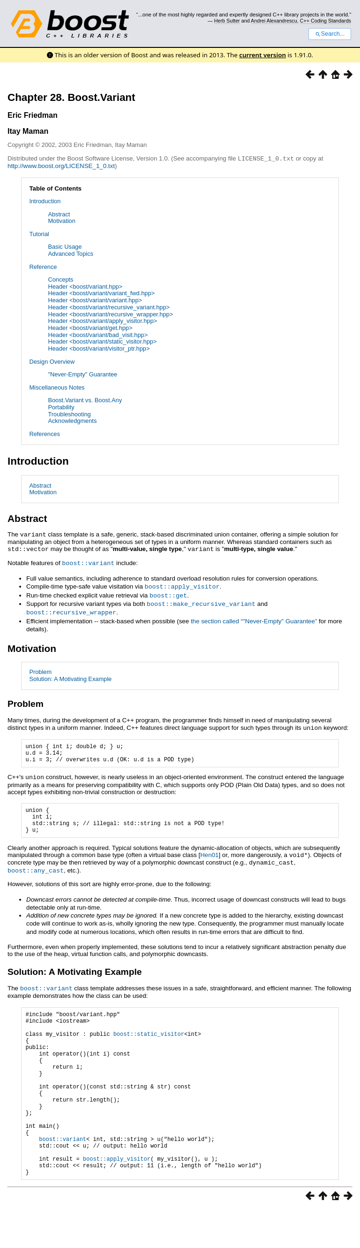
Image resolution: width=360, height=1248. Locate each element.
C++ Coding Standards (325, 20)
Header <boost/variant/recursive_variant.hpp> (109, 306)
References (44, 433)
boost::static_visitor (148, 1043)
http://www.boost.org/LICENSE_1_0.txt (61, 165)
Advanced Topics (70, 253)
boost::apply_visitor (182, 584)
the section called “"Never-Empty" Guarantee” (254, 617)
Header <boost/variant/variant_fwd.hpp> (101, 292)
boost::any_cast (36, 874)
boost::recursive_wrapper (71, 609)
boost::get (168, 593)
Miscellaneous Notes (56, 386)
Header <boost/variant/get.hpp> (90, 327)
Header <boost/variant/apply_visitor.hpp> (102, 320)
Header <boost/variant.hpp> (85, 286)
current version (262, 55)
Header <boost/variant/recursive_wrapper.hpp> (110, 313)
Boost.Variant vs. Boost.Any (85, 399)
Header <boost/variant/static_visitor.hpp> (102, 341)
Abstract (59, 213)
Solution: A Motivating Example (70, 675)
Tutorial (39, 233)
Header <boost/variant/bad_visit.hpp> (98, 334)
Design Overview (52, 361)
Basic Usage (65, 246)
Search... (330, 34)
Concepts (60, 279)
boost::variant (88, 561)
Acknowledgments (72, 420)
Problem (40, 668)
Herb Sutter (227, 20)
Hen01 (209, 860)
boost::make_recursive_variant (201, 601)
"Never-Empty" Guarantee (82, 373)
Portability (61, 406)
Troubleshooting (69, 413)
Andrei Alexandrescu (274, 20)
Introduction (44, 200)
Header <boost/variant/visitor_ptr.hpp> (99, 348)
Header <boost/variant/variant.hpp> (95, 299)
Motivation (61, 220)
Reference (43, 266)
